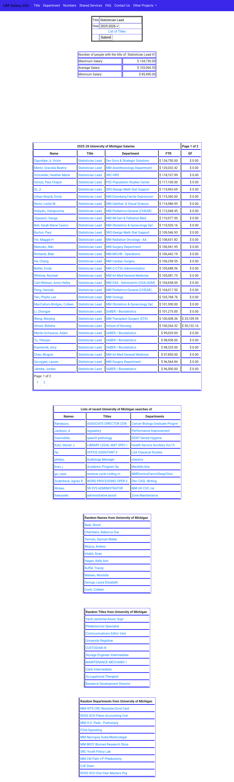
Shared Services (90, 5)
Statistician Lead (90, 161)
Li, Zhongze (42, 311)
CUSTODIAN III (96, 648)
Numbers (69, 5)
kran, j (59, 467)
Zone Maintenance (145, 495)
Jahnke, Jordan (45, 369)
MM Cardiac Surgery (120, 261)
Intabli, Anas (93, 554)
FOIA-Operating (91, 730)
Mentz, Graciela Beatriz (50, 168)
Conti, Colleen (94, 589)
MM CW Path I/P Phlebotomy (101, 759)
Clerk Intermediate (99, 669)
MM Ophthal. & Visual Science (127, 204)
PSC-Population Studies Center (128, 182)
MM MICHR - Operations (123, 254)
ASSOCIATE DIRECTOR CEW (107, 424)
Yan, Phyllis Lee (45, 297)
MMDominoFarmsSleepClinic (152, 474)
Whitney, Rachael (46, 275)
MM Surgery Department (123, 247)
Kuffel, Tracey (94, 568)
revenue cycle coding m (103, 474)
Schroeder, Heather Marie (52, 175)
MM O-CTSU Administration (125, 268)
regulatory (94, 431)
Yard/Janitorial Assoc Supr (105, 619)
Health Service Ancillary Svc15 (153, 445)
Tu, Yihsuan (42, 340)
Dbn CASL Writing (144, 481)
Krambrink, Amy (45, 347)
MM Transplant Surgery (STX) (127, 319)
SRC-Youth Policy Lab (95, 751)
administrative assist (102, 495)
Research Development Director (108, 684)
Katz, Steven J (64, 445)
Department (51, 5)
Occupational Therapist (102, 676)
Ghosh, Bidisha (44, 326)
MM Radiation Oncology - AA (126, 240)
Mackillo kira (141, 467)
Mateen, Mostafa (97, 575)
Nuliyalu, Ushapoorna (49, 211)
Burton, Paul (42, 232)
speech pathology (99, 438)
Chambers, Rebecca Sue (102, 532)
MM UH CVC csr (143, 488)
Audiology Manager (101, 459)
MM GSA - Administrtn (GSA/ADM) (130, 283)
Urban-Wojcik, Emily (48, 196)
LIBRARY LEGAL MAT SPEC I (107, 445)
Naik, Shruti (93, 525)
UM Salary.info (16, 5)
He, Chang (41, 261)
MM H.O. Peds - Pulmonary (99, 723)
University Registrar (99, 641)
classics (137, 459)
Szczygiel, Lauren (46, 362)
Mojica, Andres (95, 546)
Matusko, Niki (44, 247)
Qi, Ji (37, 189)
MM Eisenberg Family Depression (129, 196)
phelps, (60, 459)
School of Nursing (118, 326)
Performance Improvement (151, 431)
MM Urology (114, 297)
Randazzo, (62, 424)
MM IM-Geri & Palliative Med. (126, 218)
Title (37, 5)
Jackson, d (62, 431)
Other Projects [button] (143, 5)
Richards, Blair (44, 254)
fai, (57, 452)
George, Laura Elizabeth (101, 582)
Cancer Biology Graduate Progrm (155, 424)
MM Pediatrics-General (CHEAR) (129, 211)
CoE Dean (87, 766)
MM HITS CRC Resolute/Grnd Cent (104, 708)
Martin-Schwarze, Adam (51, 333)
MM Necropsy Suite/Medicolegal (103, 737)
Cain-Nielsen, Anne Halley (52, 283)
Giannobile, (62, 438)
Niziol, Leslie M (45, 204)
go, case (60, 474)
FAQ (108, 5)
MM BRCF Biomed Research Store (104, 744)
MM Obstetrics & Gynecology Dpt (129, 225)
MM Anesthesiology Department (129, 168)
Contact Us (122, 5)
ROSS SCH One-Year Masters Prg (103, 773)
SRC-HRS (112, 175)
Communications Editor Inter (106, 633)
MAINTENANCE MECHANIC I (106, 662)
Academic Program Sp (103, 467)
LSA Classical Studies (147, 452)
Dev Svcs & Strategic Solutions (127, 161)
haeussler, (62, 495)
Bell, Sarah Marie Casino (51, 225)
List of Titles (117, 31)
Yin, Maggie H (44, 240)
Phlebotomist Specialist (102, 626)
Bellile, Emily (43, 268)
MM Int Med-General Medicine (127, 275)
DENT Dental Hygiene (147, 438)
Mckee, (59, 488)
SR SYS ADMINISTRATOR (105, 488)
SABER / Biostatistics (121, 311)
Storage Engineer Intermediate (107, 655)
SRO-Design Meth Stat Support (127, 189)
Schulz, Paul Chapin (48, 182)
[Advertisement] (117, 112)
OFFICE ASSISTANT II (102, 452)
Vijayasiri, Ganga (46, 218)
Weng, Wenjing (44, 319)
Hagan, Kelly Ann (97, 561)
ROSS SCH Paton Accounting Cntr (104, 716)
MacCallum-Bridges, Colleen (54, 304)
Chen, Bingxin (43, 354)
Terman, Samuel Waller (101, 539)
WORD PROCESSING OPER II (107, 481)
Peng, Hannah (44, 290)
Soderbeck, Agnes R (69, 481)
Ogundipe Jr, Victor (47, 161)
